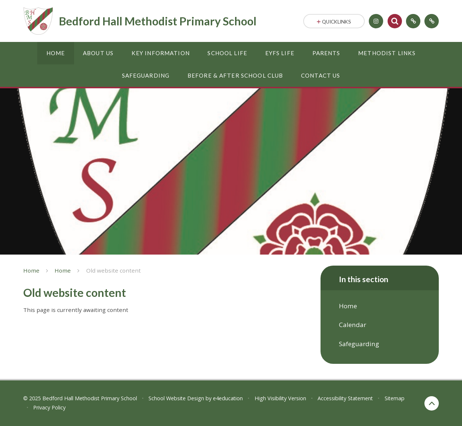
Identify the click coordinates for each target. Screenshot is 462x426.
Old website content (113, 270)
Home (31, 270)
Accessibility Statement (345, 398)
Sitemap (395, 398)
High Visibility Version (280, 398)
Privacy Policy (49, 407)
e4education (228, 398)
